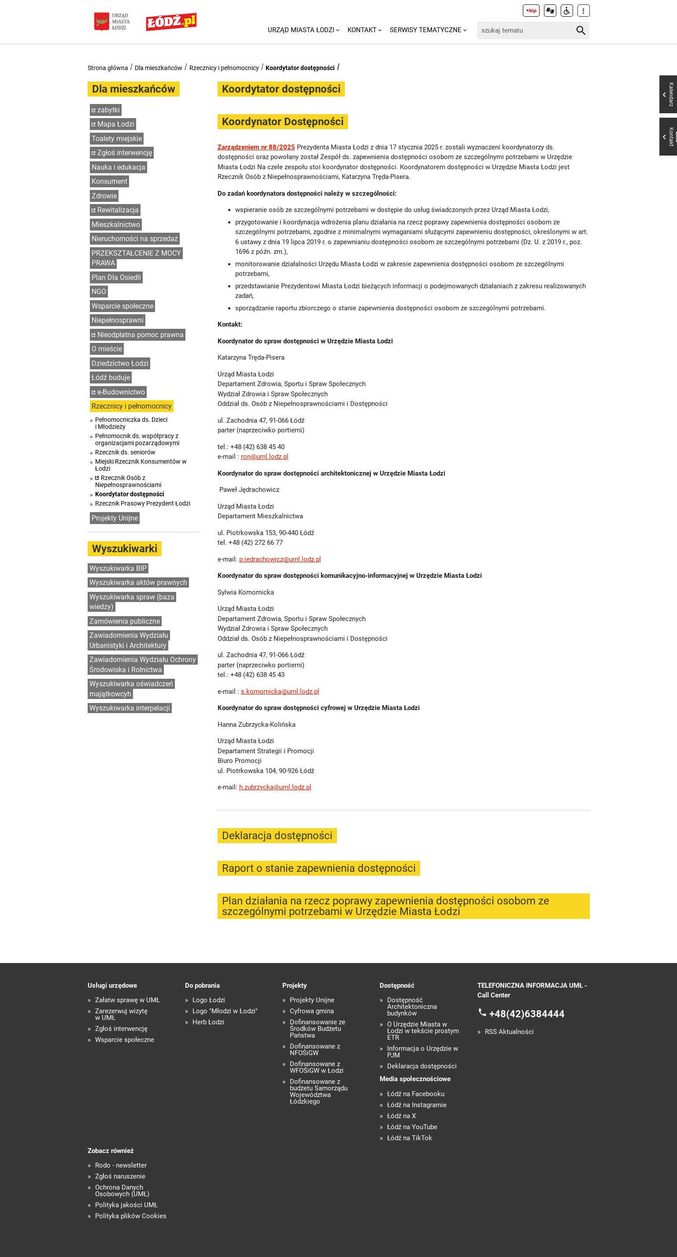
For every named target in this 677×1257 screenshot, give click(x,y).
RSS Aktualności (509, 1032)
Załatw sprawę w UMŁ (127, 1000)
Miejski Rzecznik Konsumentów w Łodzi (141, 465)
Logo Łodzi (208, 1000)
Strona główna (108, 67)
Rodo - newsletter (121, 1165)
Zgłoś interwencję (124, 153)
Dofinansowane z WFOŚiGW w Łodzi (317, 1067)
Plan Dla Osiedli (116, 277)
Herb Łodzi (208, 1022)
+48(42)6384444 (527, 1013)
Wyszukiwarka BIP (118, 568)
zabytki (108, 110)
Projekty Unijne (115, 518)
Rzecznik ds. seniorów (125, 452)
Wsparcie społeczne (122, 306)
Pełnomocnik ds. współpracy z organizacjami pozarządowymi (137, 439)
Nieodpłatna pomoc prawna (140, 335)
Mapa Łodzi (115, 124)
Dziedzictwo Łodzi (120, 363)
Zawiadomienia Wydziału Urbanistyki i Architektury (128, 640)
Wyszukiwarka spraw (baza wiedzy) (131, 602)
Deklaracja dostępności (277, 835)
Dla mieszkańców (158, 67)
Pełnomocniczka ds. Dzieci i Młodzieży (131, 423)
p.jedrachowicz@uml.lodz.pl (280, 559)
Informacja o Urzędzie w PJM (422, 1052)
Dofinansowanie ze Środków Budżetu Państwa (317, 1029)
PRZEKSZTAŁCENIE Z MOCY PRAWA (136, 258)
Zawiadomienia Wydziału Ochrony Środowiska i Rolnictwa (142, 664)
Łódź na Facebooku (415, 1094)
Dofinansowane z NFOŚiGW (315, 1049)
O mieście (107, 349)
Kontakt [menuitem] (362, 30)
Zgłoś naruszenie (120, 1176)
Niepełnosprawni (118, 320)
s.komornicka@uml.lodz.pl (280, 691)
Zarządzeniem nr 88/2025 (256, 147)
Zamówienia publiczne (124, 621)
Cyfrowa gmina (312, 1011)
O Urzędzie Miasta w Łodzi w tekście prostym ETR (423, 1031)
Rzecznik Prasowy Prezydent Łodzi (142, 503)
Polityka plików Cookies (130, 1216)
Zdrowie (104, 196)
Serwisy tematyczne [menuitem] (426, 30)
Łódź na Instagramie (417, 1105)
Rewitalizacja (118, 210)
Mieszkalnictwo (116, 224)
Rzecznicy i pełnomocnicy (224, 67)
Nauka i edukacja (118, 167)
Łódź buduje (111, 377)
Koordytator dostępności (300, 67)
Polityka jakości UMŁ (126, 1205)
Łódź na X (401, 1116)
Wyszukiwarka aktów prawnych (138, 582)
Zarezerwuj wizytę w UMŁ (121, 1014)
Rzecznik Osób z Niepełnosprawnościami (128, 481)
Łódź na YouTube (412, 1127)
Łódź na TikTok (409, 1138)
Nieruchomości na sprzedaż (135, 238)
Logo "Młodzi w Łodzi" (225, 1011)
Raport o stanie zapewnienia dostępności (319, 868)
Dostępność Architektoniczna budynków (412, 1007)
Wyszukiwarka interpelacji (129, 708)
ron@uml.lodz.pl (265, 457)
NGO (99, 291)
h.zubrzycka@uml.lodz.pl (275, 787)
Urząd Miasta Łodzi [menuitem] (301, 30)
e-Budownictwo (121, 392)
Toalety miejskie (117, 138)
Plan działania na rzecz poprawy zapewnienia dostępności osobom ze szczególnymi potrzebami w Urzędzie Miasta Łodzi (385, 906)
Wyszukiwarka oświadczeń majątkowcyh (131, 689)
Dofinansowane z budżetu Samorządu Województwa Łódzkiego (319, 1091)
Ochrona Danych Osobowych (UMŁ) (122, 1190)
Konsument (109, 181)
